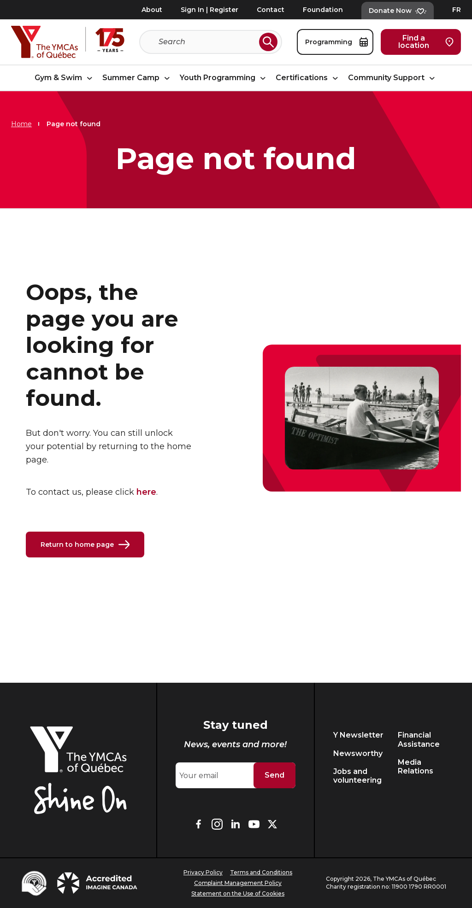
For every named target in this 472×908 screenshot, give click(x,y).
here (146, 492)
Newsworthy (358, 753)
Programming (336, 42)
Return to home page (85, 544)
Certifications (308, 77)
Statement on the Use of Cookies (237, 893)
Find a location (426, 42)
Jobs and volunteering (357, 776)
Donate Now (397, 11)
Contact (270, 10)
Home (21, 124)
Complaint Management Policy (238, 882)
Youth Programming (224, 77)
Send (274, 775)
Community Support (392, 77)
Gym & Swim (65, 77)
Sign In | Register (209, 10)
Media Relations (415, 766)
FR (456, 10)
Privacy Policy (203, 872)
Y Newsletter (358, 735)
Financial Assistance (419, 739)
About (152, 10)
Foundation (323, 10)
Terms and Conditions (261, 872)
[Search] (207, 42)
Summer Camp (137, 77)
